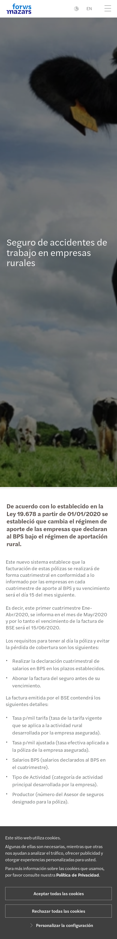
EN (89, 8)
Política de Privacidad (77, 875)
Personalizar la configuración (60, 925)
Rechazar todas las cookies (58, 911)
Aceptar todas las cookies (59, 893)
